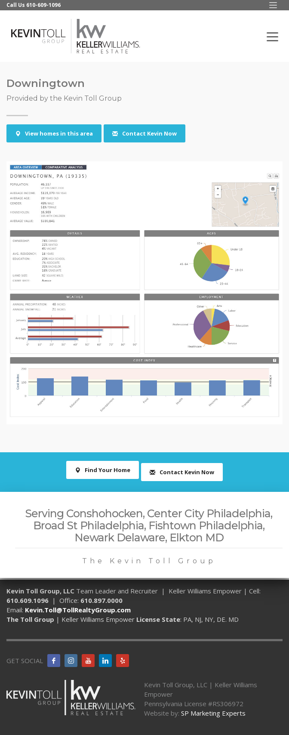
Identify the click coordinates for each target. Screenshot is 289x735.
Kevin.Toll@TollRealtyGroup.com (78, 609)
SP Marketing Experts (213, 713)
